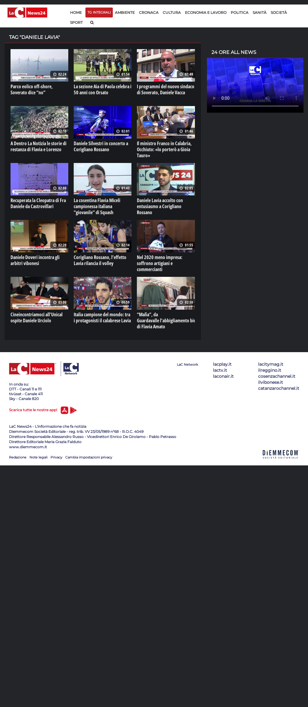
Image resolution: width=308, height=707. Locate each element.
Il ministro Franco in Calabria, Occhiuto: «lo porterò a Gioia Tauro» (164, 149)
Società (279, 12)
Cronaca (149, 12)
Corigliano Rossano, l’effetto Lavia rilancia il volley (100, 260)
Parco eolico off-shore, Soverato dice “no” (32, 89)
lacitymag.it (270, 364)
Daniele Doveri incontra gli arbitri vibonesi (35, 260)
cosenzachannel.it (276, 376)
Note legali (38, 457)
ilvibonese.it (270, 382)
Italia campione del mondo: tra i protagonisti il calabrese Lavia (102, 317)
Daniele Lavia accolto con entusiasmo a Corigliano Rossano (160, 206)
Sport (76, 22)
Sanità (259, 12)
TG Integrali (99, 12)
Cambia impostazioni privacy (88, 457)
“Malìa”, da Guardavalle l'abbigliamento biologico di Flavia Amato (172, 320)
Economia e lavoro (205, 12)
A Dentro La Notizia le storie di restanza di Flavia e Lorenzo (38, 146)
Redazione (17, 457)
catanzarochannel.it (278, 388)
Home (76, 12)
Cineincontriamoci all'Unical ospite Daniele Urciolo (37, 317)
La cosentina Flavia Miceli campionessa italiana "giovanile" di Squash (97, 206)
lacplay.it (222, 364)
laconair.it (223, 376)
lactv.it (220, 370)
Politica (239, 12)
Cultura (172, 12)
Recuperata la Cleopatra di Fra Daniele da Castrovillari (38, 203)
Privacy (56, 457)
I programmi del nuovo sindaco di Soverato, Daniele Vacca (165, 89)
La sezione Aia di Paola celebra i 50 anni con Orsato (102, 89)
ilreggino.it (269, 370)
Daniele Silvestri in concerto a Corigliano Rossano (101, 146)
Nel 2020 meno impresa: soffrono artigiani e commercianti (159, 263)
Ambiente (125, 12)
